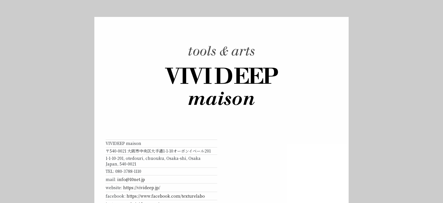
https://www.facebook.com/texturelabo (166, 196)
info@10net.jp (131, 179)
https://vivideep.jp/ (141, 187)
